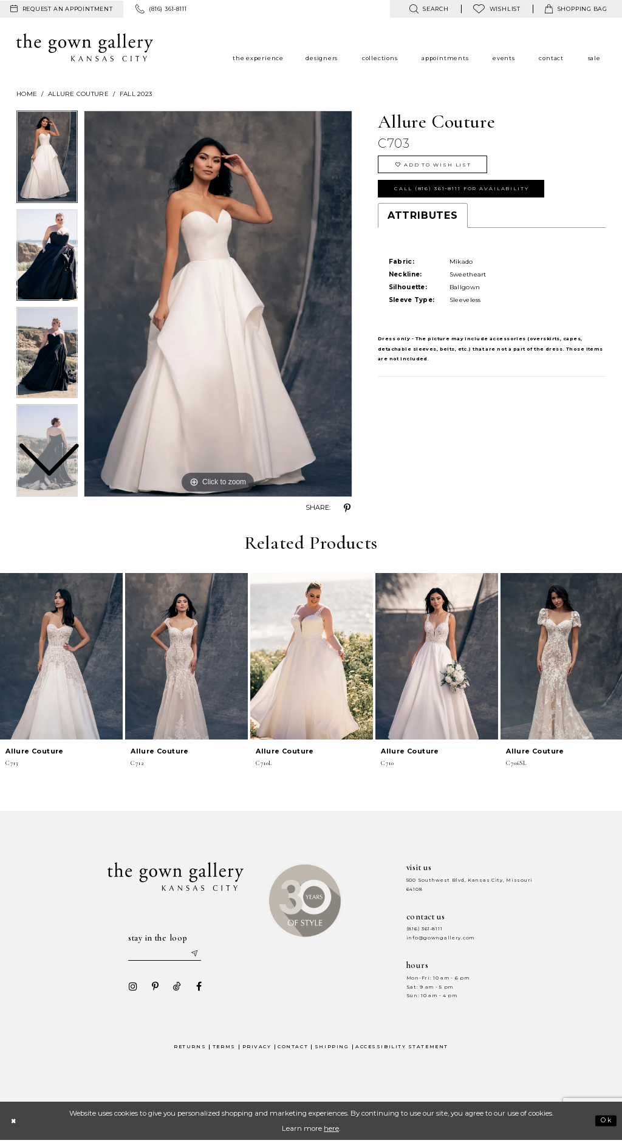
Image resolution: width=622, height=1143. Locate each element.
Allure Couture (78, 94)
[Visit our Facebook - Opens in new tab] (195, 989)
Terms (224, 1048)
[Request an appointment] (61, 9)
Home (26, 94)
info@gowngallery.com (440, 938)
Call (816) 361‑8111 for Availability (470, 193)
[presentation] (61, 656)
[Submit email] (199, 954)
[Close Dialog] (14, 1122)
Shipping (332, 1048)
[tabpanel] (218, 303)
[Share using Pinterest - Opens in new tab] (347, 508)
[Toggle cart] (576, 9)
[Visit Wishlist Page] (497, 9)
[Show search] (428, 9)
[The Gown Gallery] (84, 47)
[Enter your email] (166, 954)
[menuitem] (61, 9)
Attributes (423, 222)
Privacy (257, 1048)
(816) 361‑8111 (424, 929)
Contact (293, 1048)
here (331, 1130)
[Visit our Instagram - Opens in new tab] (129, 989)
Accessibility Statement (401, 1048)
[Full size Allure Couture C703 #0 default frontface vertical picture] (218, 303)
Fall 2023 (136, 94)
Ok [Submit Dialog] (605, 1123)
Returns (190, 1048)
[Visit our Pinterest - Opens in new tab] (151, 989)
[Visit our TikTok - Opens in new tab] (173, 989)
